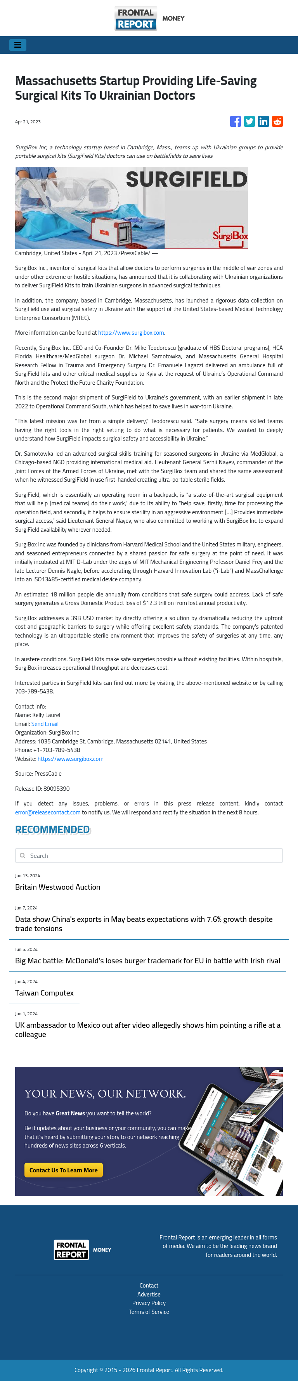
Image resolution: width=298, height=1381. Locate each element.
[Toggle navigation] (17, 45)
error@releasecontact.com (48, 812)
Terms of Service (149, 1311)
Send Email (45, 723)
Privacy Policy (149, 1302)
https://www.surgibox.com (131, 332)
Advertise (149, 1294)
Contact (149, 1285)
